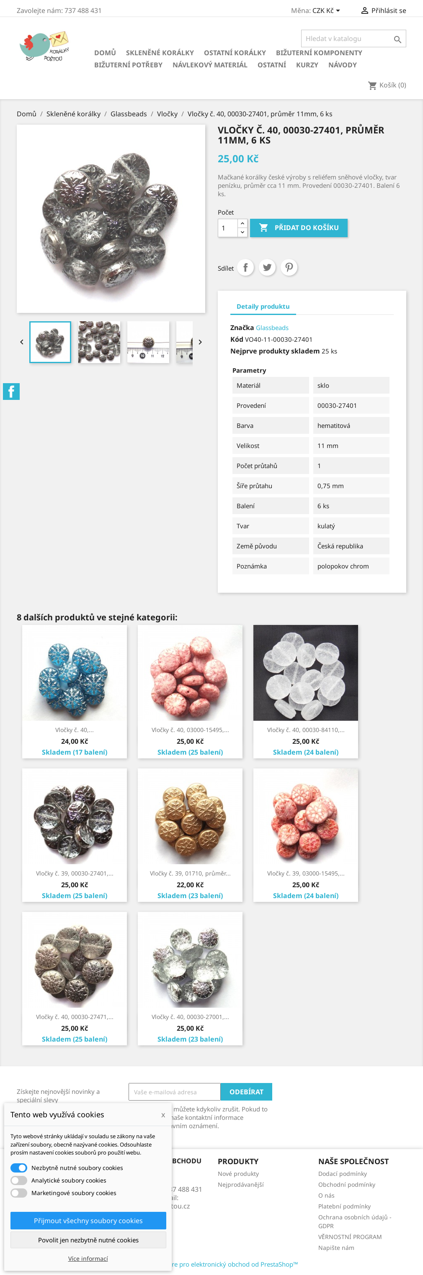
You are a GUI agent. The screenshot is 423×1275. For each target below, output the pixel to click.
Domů (105, 52)
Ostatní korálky (235, 52)
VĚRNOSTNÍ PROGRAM (350, 1237)
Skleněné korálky (160, 52)
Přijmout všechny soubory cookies (88, 1220)
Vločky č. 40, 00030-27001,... (190, 1017)
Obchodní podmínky (346, 1184)
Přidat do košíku (299, 228)
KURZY (307, 64)
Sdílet (245, 267)
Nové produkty (238, 1174)
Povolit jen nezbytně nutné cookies (88, 1240)
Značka (242, 327)
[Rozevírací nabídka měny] (327, 11)
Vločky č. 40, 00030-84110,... (306, 730)
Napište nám (336, 1248)
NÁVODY (342, 64)
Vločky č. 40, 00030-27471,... (74, 1017)
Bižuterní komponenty (319, 52)
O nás (326, 1195)
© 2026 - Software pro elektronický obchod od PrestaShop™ (211, 1264)
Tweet (267, 267)
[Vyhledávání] (353, 38)
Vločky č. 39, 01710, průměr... (190, 873)
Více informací (88, 1258)
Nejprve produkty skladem (275, 351)
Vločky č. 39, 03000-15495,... (306, 873)
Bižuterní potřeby (128, 64)
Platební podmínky (344, 1206)
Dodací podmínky (342, 1174)
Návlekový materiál (210, 64)
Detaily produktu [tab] (263, 306)
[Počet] (228, 228)
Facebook (11, 391)
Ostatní (272, 64)
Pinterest (289, 267)
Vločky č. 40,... (74, 730)
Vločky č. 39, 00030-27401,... (74, 873)
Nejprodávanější (241, 1184)
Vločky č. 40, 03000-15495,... (190, 730)
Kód (236, 339)
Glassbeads (272, 327)
